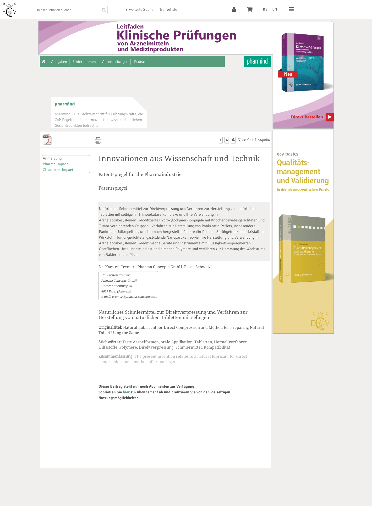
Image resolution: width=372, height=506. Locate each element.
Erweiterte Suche (139, 9)
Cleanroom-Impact (58, 169)
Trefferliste (168, 9)
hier (126, 392)
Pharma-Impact (55, 164)
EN (274, 9)
